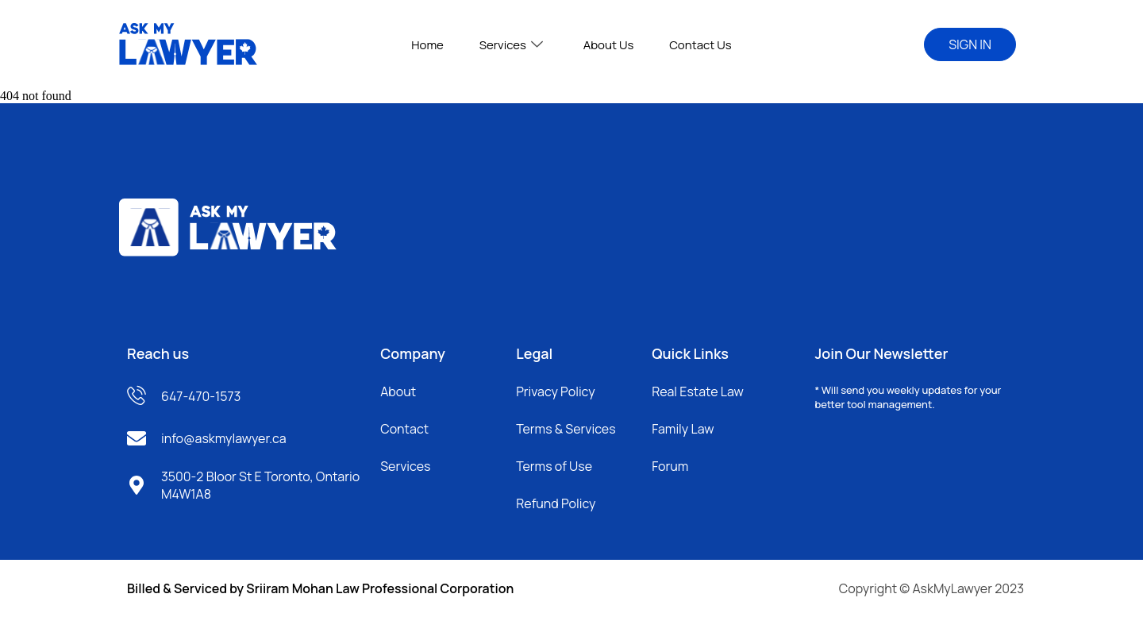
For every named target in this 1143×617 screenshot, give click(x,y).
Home (433, 45)
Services (513, 45)
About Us (606, 45)
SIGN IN (970, 44)
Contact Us (695, 45)
